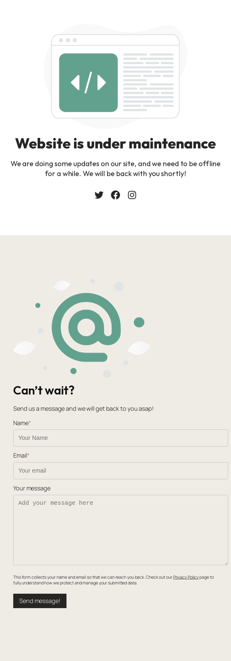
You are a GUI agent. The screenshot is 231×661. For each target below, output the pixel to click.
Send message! (39, 601)
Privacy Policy (186, 577)
